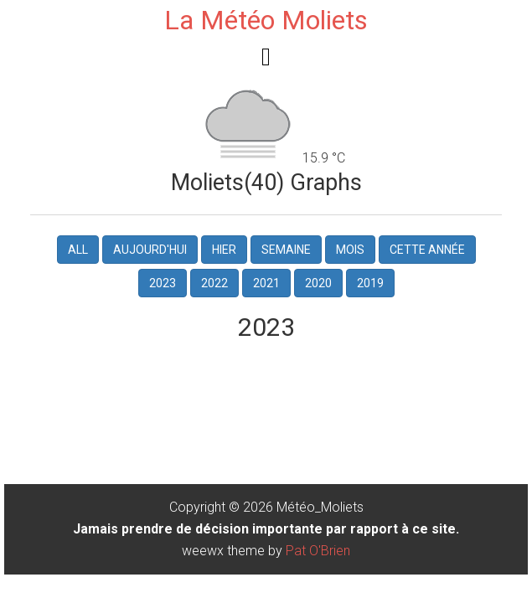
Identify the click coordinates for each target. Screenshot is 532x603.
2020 (318, 283)
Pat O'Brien (318, 551)
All (78, 249)
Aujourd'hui (150, 249)
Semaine (286, 249)
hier (224, 249)
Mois (350, 249)
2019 (370, 283)
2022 (214, 283)
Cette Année (427, 249)
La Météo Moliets (266, 20)
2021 (266, 283)
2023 (162, 283)
